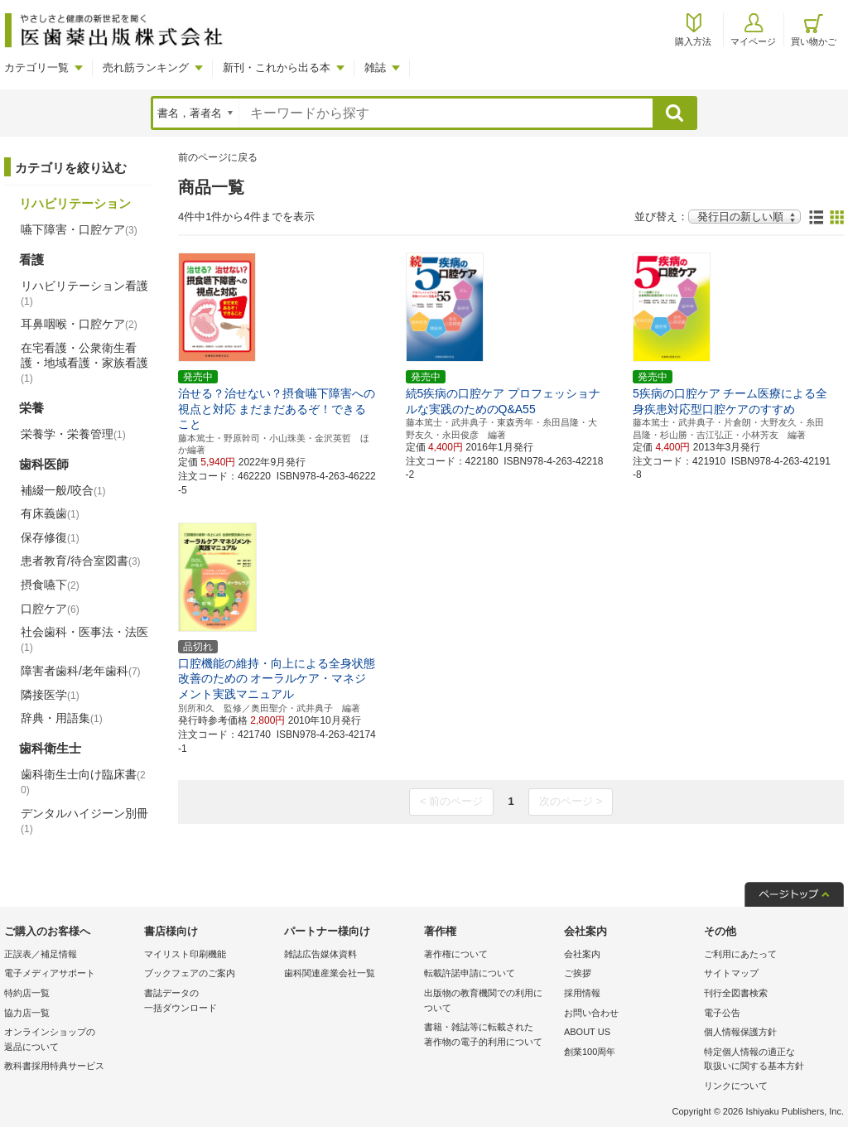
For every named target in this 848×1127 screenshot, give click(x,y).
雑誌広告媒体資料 (320, 954)
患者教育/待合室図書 (81, 560)
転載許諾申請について (469, 973)
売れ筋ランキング (146, 67)
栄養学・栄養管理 (73, 434)
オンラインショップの (70, 1040)
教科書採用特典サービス (54, 1066)
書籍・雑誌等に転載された (490, 1035)
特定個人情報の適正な (770, 1060)
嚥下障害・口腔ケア (79, 229)
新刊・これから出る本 (276, 67)
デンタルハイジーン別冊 (84, 821)
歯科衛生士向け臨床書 (83, 782)
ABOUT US (587, 1032)
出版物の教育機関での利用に (490, 1001)
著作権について (456, 954)
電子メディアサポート (49, 973)
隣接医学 (50, 694)
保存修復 (50, 537)
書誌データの (210, 1001)
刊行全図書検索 (736, 993)
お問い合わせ (591, 1013)
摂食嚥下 (50, 584)
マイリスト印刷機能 (185, 954)
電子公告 (722, 1013)
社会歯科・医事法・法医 (84, 639)
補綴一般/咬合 (63, 490)
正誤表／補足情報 (40, 954)
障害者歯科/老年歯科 (81, 670)
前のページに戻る (218, 157)
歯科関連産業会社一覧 (329, 973)
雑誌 (375, 67)
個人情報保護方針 (740, 1032)
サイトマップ (731, 973)
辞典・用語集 (62, 718)
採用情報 (582, 993)
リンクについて (736, 1086)
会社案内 (582, 954)
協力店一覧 (27, 1013)
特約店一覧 (27, 993)
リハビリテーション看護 (84, 293)
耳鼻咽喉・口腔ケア (79, 323)
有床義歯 (50, 513)
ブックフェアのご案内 (189, 973)
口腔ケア (50, 608)
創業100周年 (589, 1052)
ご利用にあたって (740, 954)
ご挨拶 (577, 973)
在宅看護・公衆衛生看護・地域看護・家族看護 (84, 362)
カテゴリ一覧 (36, 67)
